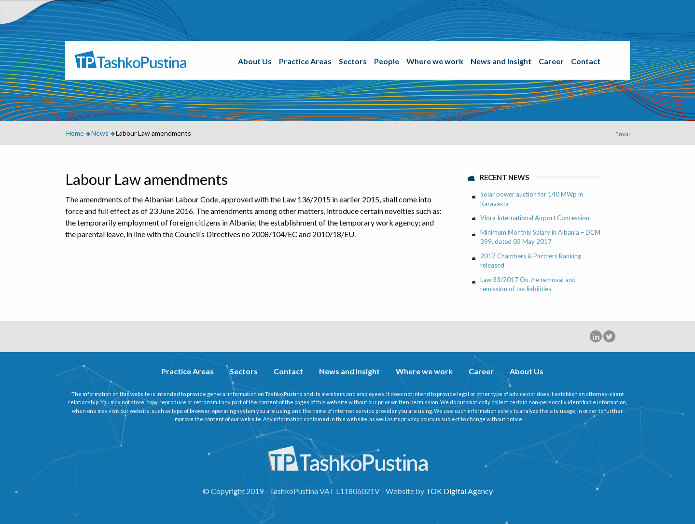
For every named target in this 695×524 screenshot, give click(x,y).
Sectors (353, 61)
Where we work (434, 61)
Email (622, 134)
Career (551, 61)
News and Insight (501, 61)
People (386, 61)
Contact (585, 61)
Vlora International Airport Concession (534, 218)
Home (75, 133)
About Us (255, 61)
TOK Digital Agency (459, 491)
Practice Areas (305, 61)
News (100, 133)
